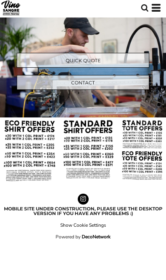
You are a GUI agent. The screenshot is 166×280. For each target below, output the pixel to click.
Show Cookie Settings (83, 225)
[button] (145, 8)
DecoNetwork (96, 237)
